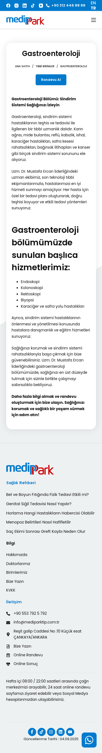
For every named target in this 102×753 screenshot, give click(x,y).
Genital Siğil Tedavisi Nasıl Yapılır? (39, 504)
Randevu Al (51, 79)
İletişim (14, 602)
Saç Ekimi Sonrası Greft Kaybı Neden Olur (45, 531)
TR (93, 8)
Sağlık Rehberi (21, 483)
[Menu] (93, 19)
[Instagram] (16, 6)
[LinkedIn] (25, 6)
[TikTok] (33, 6)
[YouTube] (41, 6)
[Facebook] (8, 6)
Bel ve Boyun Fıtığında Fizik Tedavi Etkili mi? (47, 494)
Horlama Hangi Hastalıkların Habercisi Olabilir (50, 513)
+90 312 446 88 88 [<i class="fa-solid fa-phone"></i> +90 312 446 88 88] (65, 5)
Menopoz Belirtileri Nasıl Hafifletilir (38, 522)
